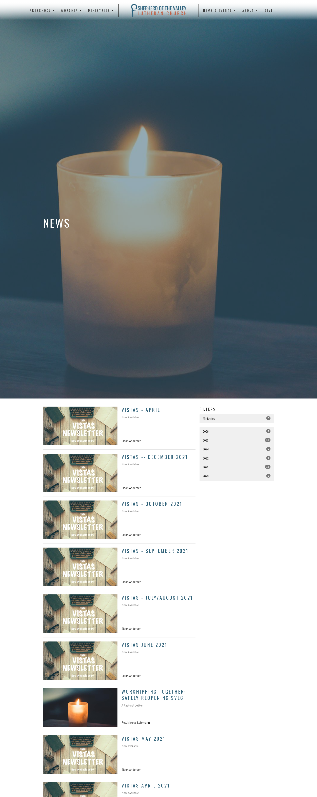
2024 (237, 449)
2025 (237, 440)
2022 (237, 458)
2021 (237, 467)
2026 (237, 431)
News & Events (219, 10)
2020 (237, 476)
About (250, 10)
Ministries (101, 10)
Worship (71, 10)
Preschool (42, 10)
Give (268, 10)
